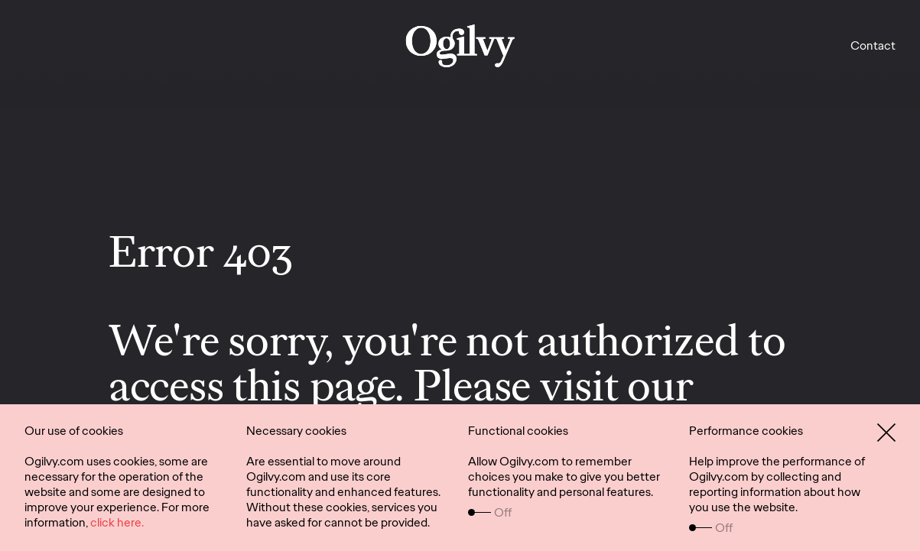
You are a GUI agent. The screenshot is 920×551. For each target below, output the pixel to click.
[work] (460, 46)
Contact (873, 45)
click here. (117, 522)
